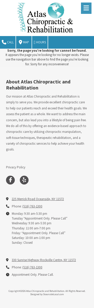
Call (8, 42)
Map (24, 42)
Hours (40, 42)
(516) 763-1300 (32, 206)
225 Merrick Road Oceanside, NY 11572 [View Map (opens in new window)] (38, 199)
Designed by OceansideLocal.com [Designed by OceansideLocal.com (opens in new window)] (47, 294)
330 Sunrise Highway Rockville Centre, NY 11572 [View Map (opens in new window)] (44, 260)
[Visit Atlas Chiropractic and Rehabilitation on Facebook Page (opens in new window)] (10, 180)
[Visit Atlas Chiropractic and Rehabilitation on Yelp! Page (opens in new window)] (24, 180)
